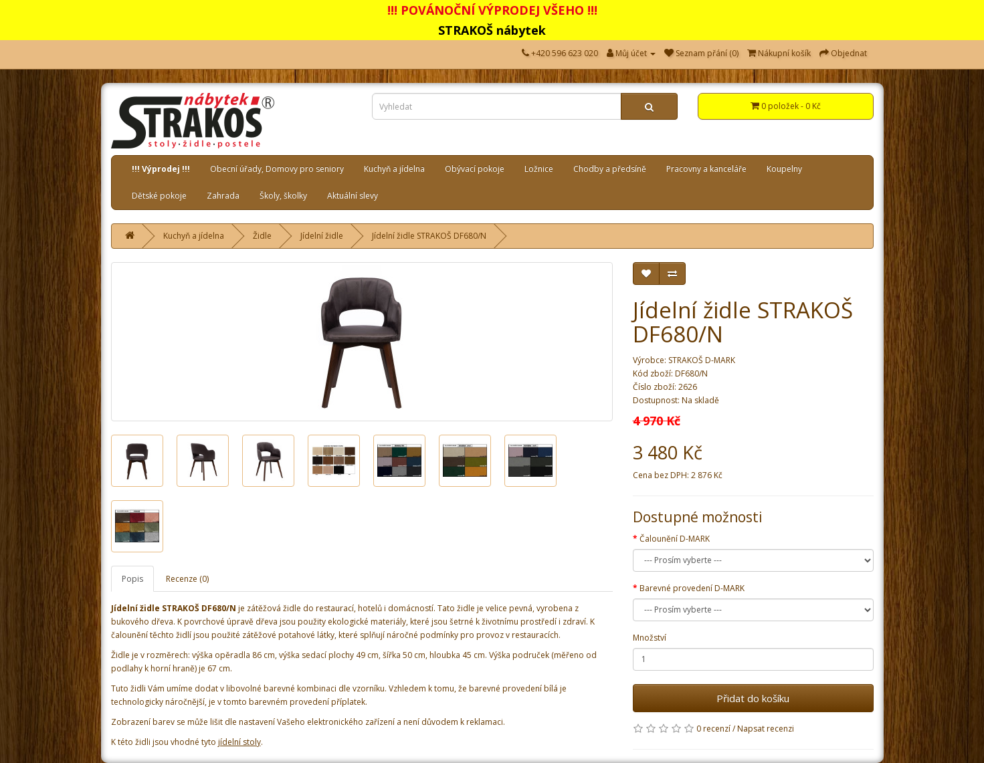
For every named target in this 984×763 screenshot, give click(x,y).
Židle (262, 235)
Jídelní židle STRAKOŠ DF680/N (429, 235)
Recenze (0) (187, 578)
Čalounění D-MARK (674, 538)
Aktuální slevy (352, 195)
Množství (649, 637)
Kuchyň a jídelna (394, 169)
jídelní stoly (239, 742)
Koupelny (784, 169)
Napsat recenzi (765, 728)
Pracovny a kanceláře (706, 169)
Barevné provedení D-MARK (692, 588)
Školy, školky (283, 195)
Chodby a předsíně (609, 169)
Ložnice (538, 169)
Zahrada (223, 195)
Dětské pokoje (159, 195)
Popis (132, 578)
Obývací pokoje (474, 169)
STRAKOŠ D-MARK (701, 360)
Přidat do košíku (752, 698)
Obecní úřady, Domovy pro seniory (277, 169)
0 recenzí (713, 728)
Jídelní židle (321, 235)
